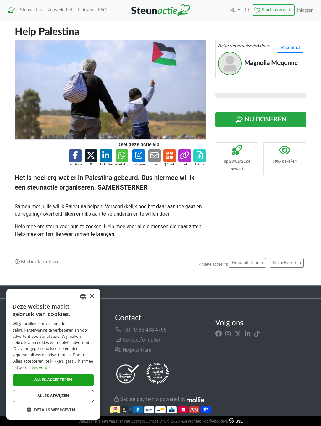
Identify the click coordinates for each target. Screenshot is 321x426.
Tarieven (85, 10)
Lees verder (40, 367)
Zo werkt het (60, 10)
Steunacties (31, 10)
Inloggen (305, 10)
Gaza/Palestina (286, 263)
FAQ (102, 10)
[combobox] (83, 297)
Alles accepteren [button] (53, 379)
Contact (290, 47)
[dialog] (53, 354)
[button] (247, 10)
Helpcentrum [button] (133, 350)
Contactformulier (137, 340)
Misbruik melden (36, 262)
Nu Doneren (260, 120)
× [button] (91, 296)
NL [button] (232, 10)
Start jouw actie (277, 10)
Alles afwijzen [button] (53, 395)
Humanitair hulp (247, 263)
